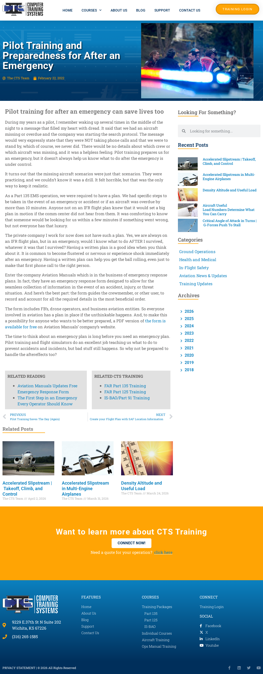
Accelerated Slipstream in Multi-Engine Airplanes (85, 488)
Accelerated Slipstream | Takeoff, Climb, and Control (27, 488)
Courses (92, 10)
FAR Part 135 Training (125, 65)
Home (68, 10)
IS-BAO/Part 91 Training (127, 77)
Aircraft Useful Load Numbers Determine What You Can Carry (228, 209)
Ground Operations (197, 251)
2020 (189, 355)
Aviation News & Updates (203, 275)
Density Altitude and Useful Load (141, 485)
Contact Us (189, 10)
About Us (119, 10)
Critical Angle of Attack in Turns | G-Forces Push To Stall (229, 222)
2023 (189, 333)
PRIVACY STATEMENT (19, 668)
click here (163, 552)
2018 (189, 369)
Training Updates (195, 283)
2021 (189, 348)
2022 (189, 340)
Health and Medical (197, 259)
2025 (189, 318)
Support (162, 10)
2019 (189, 362)
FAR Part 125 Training (125, 71)
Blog (140, 10)
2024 (189, 326)
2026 (189, 311)
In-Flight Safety (194, 267)
